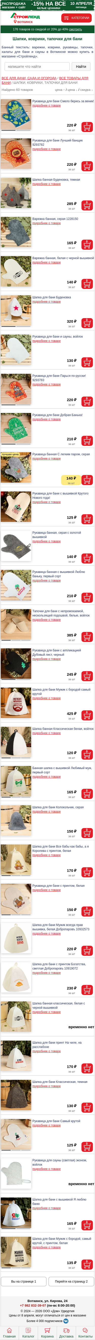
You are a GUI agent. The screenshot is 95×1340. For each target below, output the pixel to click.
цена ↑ (60, 90)
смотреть (75, 29)
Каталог (28, 1332)
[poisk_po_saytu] (37, 66)
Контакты (85, 1332)
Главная (9, 1332)
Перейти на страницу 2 (71, 1281)
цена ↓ (73, 90)
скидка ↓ (86, 90)
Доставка (66, 1332)
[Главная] (25, 16)
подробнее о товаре (46, 105)
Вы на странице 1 (23, 1281)
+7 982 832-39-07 (33, 1305)
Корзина (47, 1332)
